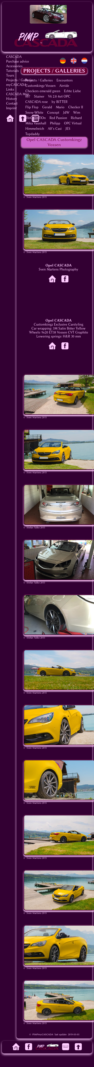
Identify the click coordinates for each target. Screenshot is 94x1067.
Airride (64, 86)
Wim (76, 113)
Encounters (64, 80)
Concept (53, 113)
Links (10, 89)
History (11, 99)
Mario (60, 107)
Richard (76, 118)
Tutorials (12, 71)
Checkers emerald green (42, 91)
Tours (10, 75)
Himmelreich (34, 129)
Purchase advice (17, 61)
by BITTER (60, 102)
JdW (66, 113)
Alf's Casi (55, 129)
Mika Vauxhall (35, 123)
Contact (12, 103)
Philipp (55, 123)
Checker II (75, 107)
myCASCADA (16, 85)
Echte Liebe (72, 91)
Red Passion (58, 118)
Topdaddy (32, 134)
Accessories (14, 66)
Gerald (47, 107)
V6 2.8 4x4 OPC (59, 96)
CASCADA (14, 57)
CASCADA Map (17, 94)
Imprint (11, 108)
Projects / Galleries (20, 80)
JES (67, 129)
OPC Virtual (73, 123)
